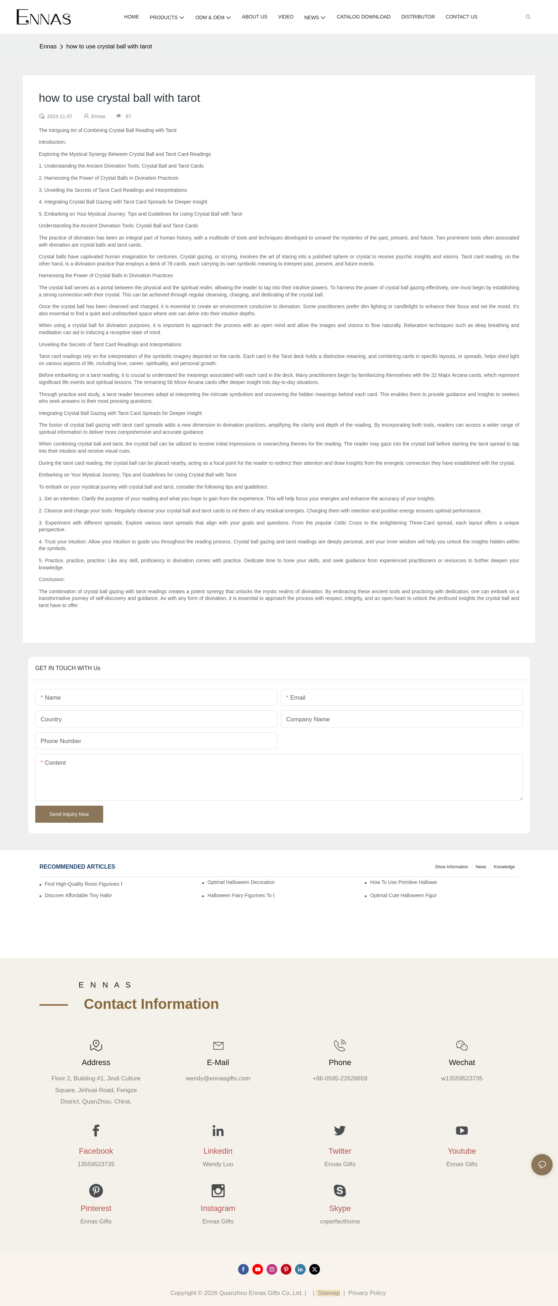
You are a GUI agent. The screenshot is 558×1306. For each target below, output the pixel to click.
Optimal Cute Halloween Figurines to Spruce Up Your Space (403, 895)
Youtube (462, 1151)
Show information (451, 866)
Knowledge (504, 866)
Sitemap (328, 1293)
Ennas (48, 46)
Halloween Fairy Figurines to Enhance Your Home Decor (240, 895)
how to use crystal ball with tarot (109, 46)
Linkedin (218, 1151)
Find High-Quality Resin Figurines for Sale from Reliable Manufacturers (83, 884)
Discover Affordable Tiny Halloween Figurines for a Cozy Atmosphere (78, 895)
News (481, 866)
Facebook (96, 1151)
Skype (340, 1208)
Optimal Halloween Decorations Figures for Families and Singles (240, 882)
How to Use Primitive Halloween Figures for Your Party (403, 882)
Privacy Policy (367, 1293)
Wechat (462, 1062)
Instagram (218, 1208)
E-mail (218, 1062)
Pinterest (96, 1208)
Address (96, 1062)
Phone (340, 1062)
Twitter (340, 1151)
